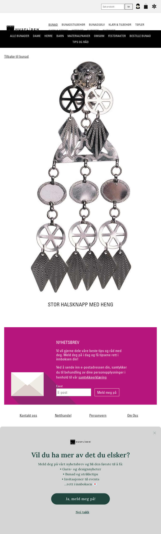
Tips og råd (81, 42)
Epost (59, 386)
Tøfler (139, 25)
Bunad (53, 25)
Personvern (97, 415)
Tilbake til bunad (16, 56)
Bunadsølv (97, 25)
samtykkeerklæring (92, 377)
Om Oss (132, 415)
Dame (37, 36)
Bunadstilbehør (73, 25)
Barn (60, 36)
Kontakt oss (28, 415)
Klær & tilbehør (120, 25)
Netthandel (63, 415)
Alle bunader (19, 36)
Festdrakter (117, 36)
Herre (48, 36)
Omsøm (99, 36)
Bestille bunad (140, 36)
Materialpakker (79, 36)
